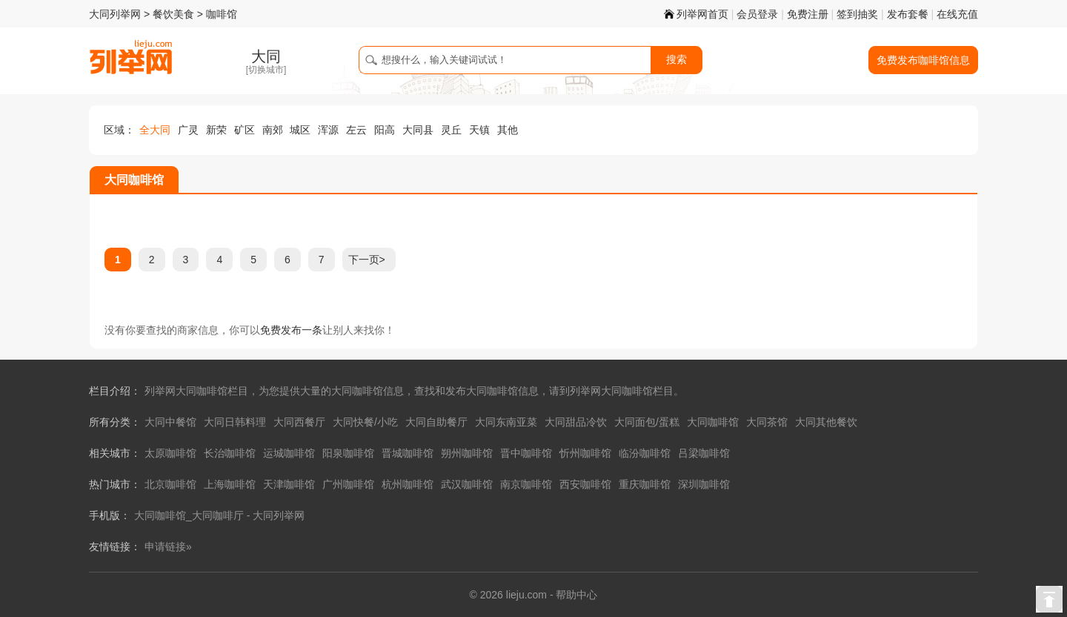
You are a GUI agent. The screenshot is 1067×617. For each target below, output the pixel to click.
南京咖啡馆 (526, 484)
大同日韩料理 (235, 422)
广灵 (188, 130)
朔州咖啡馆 (467, 453)
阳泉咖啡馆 (348, 453)
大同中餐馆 (170, 422)
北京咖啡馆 (170, 484)
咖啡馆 (221, 14)
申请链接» (168, 546)
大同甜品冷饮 (576, 422)
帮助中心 (576, 595)
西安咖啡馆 (585, 484)
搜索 (676, 59)
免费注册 (807, 14)
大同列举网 (115, 14)
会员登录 (757, 14)
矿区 (244, 130)
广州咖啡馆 (348, 484)
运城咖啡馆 (289, 453)
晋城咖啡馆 (407, 453)
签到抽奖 (857, 14)
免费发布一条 (291, 330)
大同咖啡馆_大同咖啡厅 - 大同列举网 (219, 515)
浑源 (328, 130)
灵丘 (451, 130)
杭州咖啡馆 (407, 484)
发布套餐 (907, 14)
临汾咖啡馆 (645, 453)
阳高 (384, 130)
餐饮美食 (173, 14)
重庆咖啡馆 (645, 484)
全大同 (154, 130)
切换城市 (266, 70)
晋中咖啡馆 (526, 453)
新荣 (216, 130)
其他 (507, 130)
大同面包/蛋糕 (646, 422)
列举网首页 (696, 14)
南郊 (272, 130)
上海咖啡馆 (230, 484)
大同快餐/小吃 (365, 422)
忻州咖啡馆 (585, 453)
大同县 (417, 130)
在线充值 (957, 14)
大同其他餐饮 (826, 422)
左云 (356, 130)
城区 (300, 130)
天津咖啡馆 (289, 484)
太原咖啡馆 (170, 453)
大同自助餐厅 (436, 422)
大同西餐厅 (299, 422)
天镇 (479, 130)
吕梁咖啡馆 (704, 453)
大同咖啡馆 (713, 422)
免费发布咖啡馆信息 (923, 60)
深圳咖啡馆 (704, 484)
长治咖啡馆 (230, 453)
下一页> (366, 259)
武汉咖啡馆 (467, 484)
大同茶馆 (767, 422)
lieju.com (526, 595)
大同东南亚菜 (506, 422)
